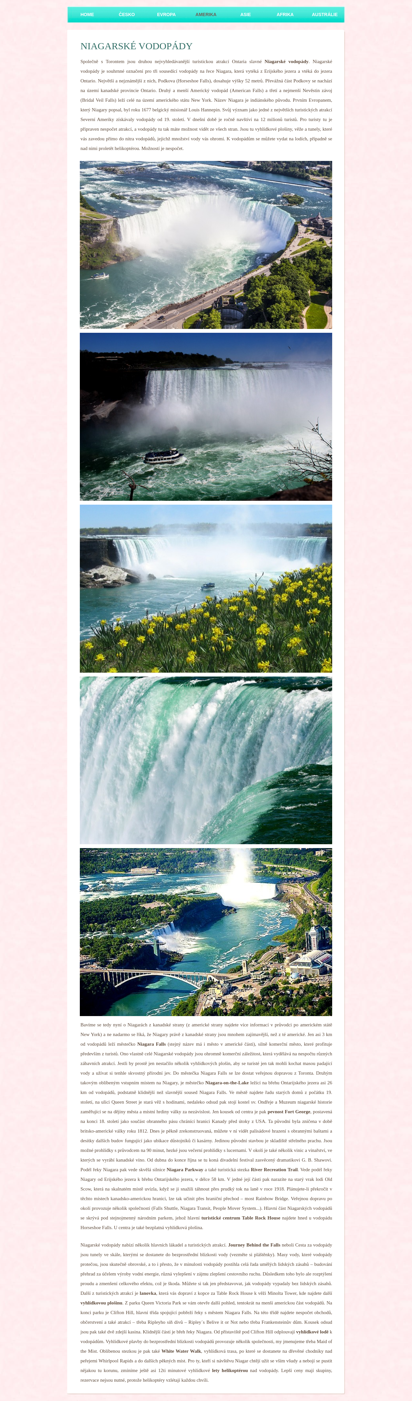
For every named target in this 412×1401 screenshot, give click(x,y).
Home (87, 14)
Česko (127, 14)
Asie (245, 14)
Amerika (205, 14)
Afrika (285, 14)
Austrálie (325, 14)
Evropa (166, 14)
